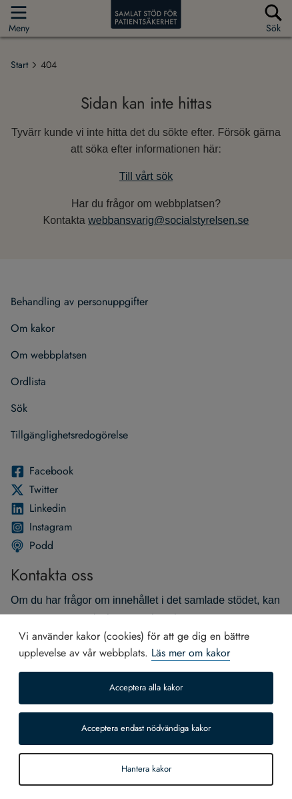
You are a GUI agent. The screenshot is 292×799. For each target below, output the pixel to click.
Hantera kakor (146, 769)
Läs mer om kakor (190, 652)
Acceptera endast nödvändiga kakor (146, 728)
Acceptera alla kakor (146, 688)
